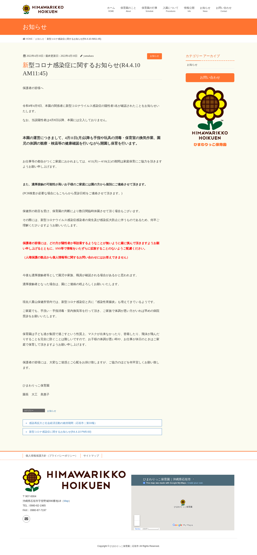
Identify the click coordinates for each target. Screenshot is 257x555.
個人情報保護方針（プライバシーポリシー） (52, 455)
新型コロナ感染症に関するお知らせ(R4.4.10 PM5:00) (60, 431)
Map (66, 500)
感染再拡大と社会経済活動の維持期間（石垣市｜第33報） (63, 423)
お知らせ (154, 56)
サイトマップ (91, 455)
